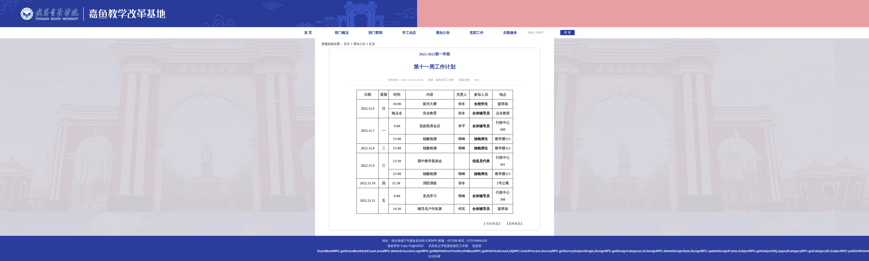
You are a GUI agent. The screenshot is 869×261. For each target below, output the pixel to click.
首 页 (308, 33)
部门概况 (342, 33)
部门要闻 (375, 33)
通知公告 (443, 33)
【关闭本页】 (514, 223)
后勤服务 (510, 33)
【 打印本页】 (492, 223)
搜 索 (567, 32)
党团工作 (476, 33)
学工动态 (409, 33)
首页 (347, 44)
